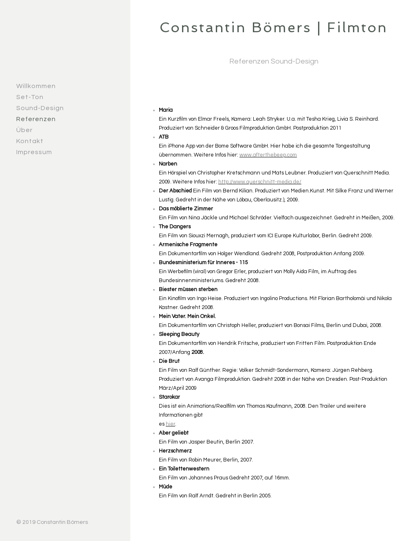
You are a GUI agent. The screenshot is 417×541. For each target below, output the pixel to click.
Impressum (34, 152)
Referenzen (36, 119)
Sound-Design (40, 108)
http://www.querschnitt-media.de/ (259, 182)
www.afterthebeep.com (268, 155)
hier (170, 424)
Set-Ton (30, 97)
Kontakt (30, 141)
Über (24, 130)
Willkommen (36, 86)
